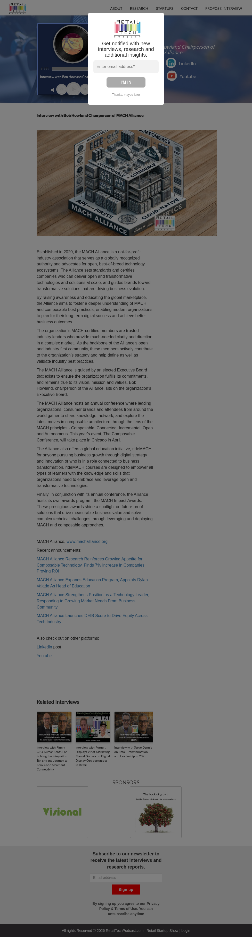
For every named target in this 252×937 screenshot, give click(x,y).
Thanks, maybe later (126, 95)
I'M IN (125, 82)
